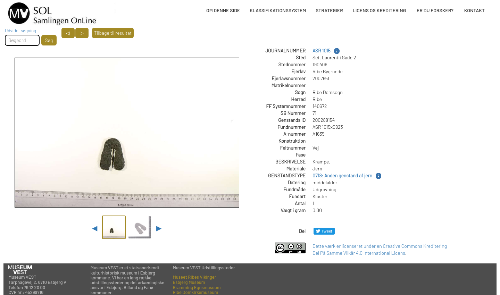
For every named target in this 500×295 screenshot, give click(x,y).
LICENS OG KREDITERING (379, 10)
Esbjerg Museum (189, 282)
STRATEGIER (329, 10)
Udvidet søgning (20, 30)
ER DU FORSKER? (435, 10)
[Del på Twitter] (324, 231)
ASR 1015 (321, 50)
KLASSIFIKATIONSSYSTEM (278, 10)
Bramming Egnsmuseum (197, 287)
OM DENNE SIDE (223, 10)
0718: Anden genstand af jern (342, 175)
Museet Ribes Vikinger (194, 277)
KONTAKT (474, 10)
